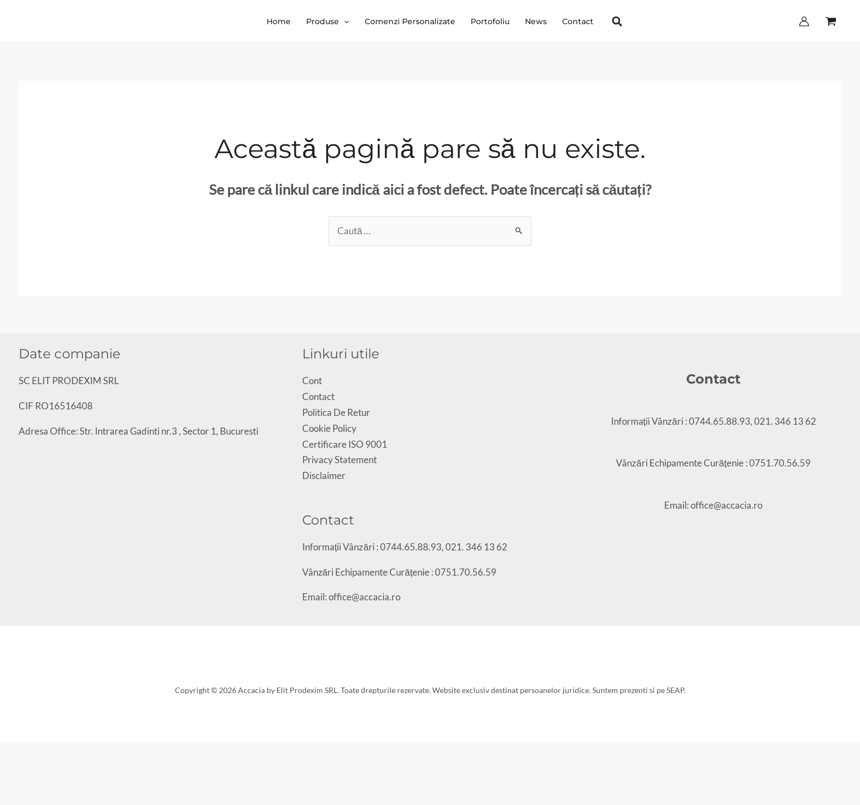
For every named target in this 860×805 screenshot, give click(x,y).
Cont (312, 380)
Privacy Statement (339, 459)
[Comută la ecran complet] (13, 753)
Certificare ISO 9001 (344, 444)
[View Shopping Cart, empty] (831, 21)
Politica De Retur (336, 412)
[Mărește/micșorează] (4, 753)
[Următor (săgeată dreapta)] (13, 769)
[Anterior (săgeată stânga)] (4, 769)
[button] (327, 21)
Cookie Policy (329, 428)
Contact (318, 396)
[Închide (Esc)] (32, 753)
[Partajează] (22, 753)
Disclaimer (324, 475)
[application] (344, 21)
